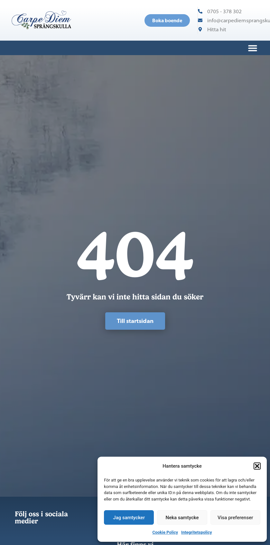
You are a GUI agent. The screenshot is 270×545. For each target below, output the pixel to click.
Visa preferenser (235, 518)
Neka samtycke (182, 518)
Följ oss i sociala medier (41, 517)
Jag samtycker (129, 518)
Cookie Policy (165, 532)
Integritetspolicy (196, 532)
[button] (257, 466)
